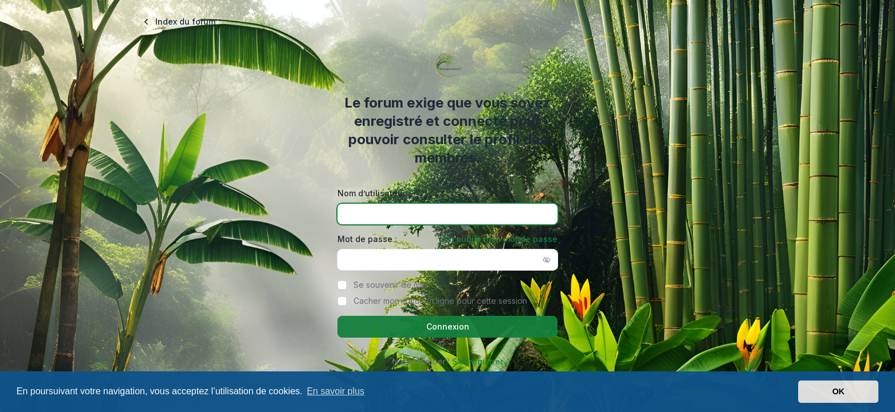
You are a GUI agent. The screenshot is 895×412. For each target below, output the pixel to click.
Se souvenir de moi (390, 285)
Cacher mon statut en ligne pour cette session (440, 301)
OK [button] (838, 391)
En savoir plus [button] (335, 391)
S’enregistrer (477, 361)
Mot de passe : (367, 239)
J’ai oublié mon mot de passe (498, 239)
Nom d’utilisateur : (373, 193)
